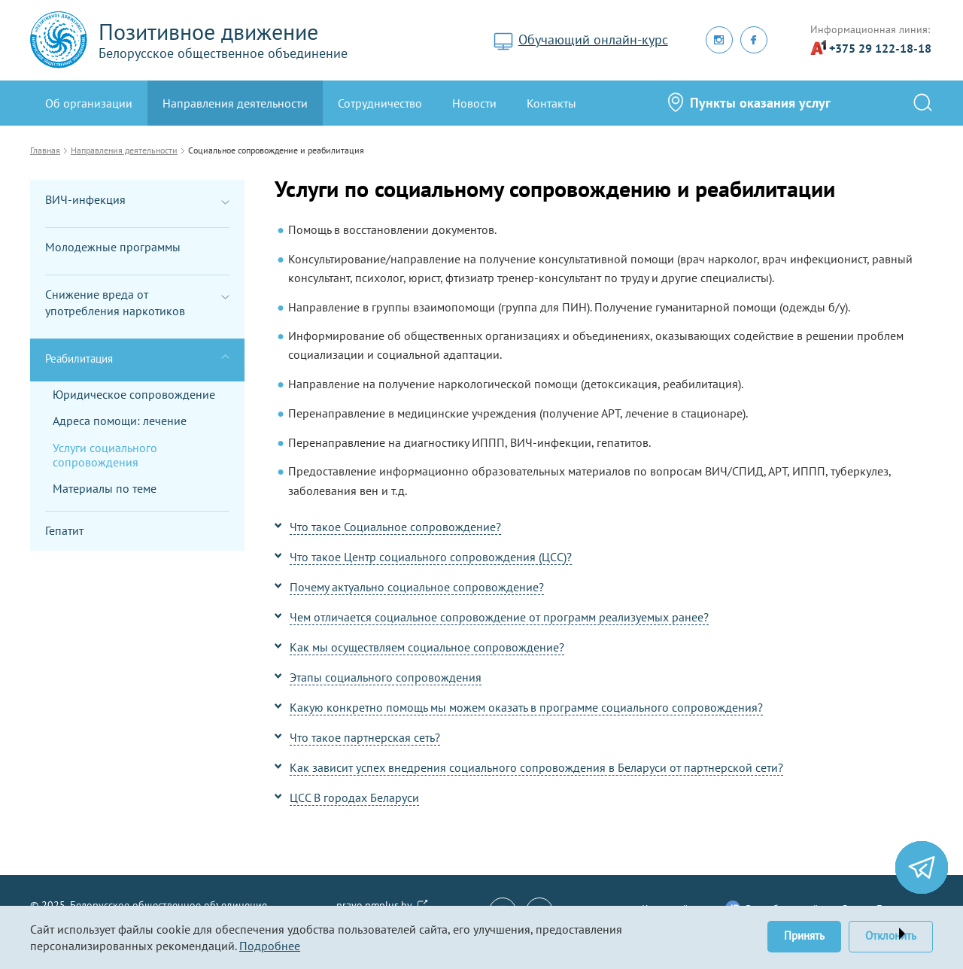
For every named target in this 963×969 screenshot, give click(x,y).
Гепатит (64, 530)
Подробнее (269, 945)
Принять (804, 935)
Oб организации (88, 103)
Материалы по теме (104, 488)
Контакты (551, 103)
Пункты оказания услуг (760, 102)
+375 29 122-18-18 (880, 48)
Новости (474, 103)
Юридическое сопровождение (134, 394)
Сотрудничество (380, 103)
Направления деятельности (235, 103)
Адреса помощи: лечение (120, 420)
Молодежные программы (113, 246)
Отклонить (890, 935)
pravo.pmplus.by (374, 905)
